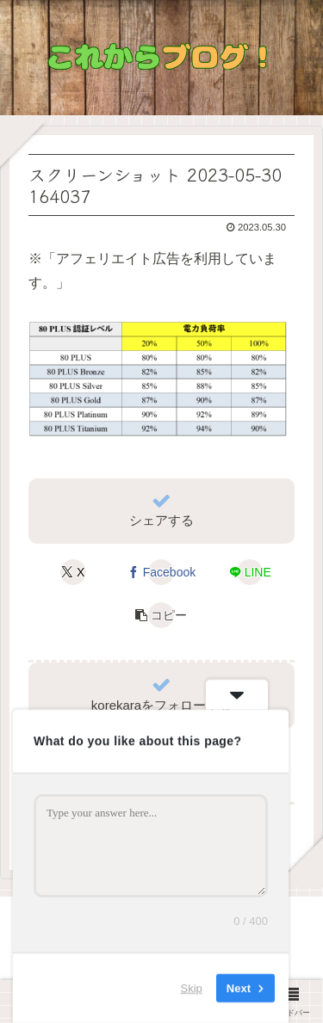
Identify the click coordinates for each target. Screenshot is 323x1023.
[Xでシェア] (73, 572)
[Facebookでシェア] (161, 572)
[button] (161, 615)
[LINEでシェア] (250, 572)
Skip (191, 988)
